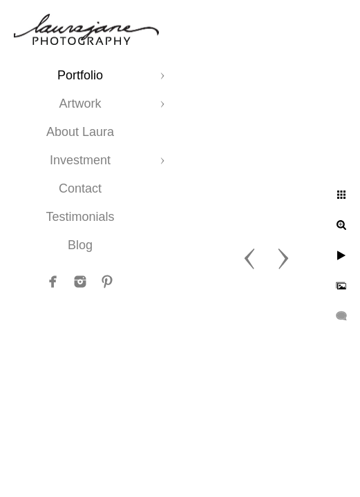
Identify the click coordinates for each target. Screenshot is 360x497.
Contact (80, 188)
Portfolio (80, 75)
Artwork (80, 103)
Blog (80, 245)
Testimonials (80, 217)
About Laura (80, 132)
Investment (80, 160)
